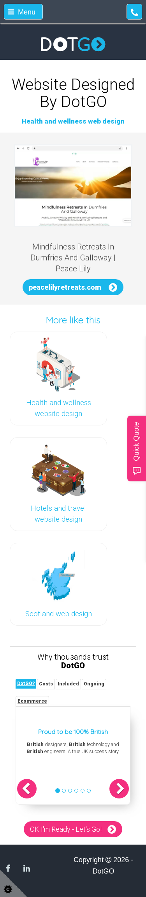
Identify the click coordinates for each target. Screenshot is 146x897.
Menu (21, 12)
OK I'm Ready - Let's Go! (66, 829)
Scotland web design (58, 614)
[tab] (26, 684)
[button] (27, 788)
